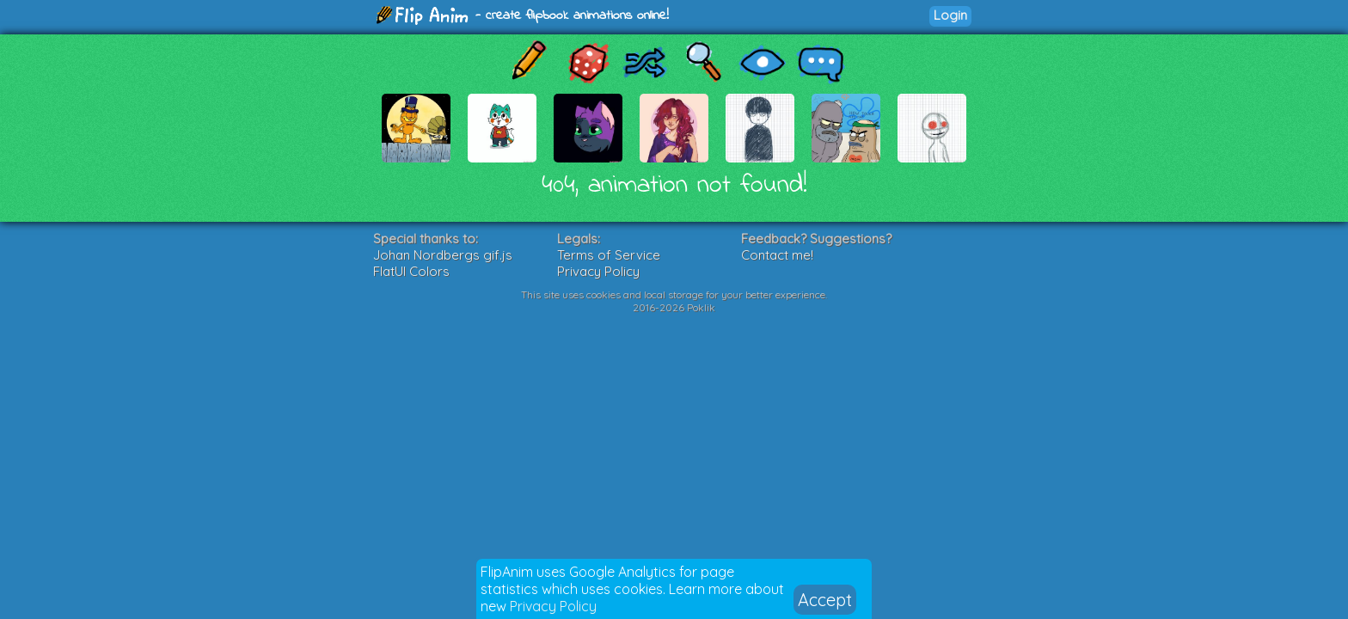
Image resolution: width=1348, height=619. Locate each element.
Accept (825, 599)
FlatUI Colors (411, 271)
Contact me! (777, 255)
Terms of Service (608, 255)
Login (950, 15)
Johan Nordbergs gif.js (442, 255)
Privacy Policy (553, 606)
